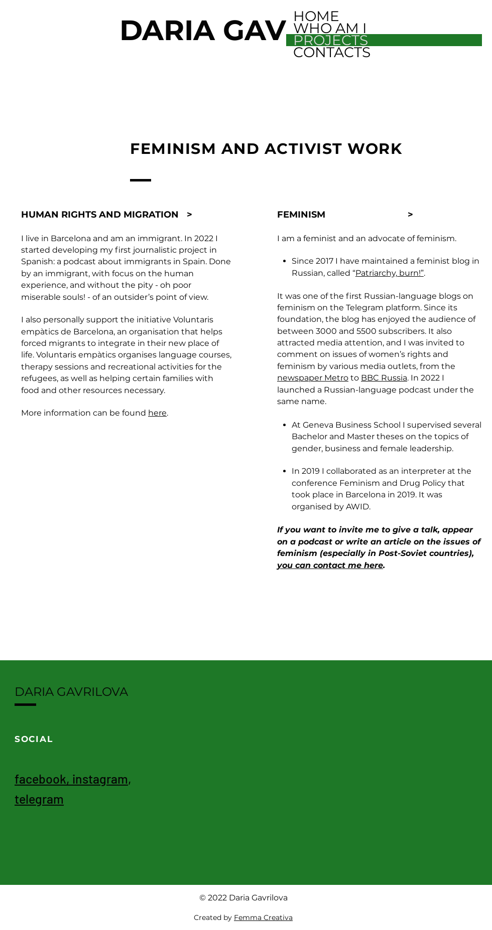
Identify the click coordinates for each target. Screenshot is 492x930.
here (157, 413)
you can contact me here (330, 565)
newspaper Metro (312, 378)
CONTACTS (332, 52)
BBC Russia (384, 378)
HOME (316, 16)
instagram (100, 778)
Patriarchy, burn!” (389, 273)
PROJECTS (330, 40)
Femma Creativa (263, 917)
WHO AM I (329, 28)
